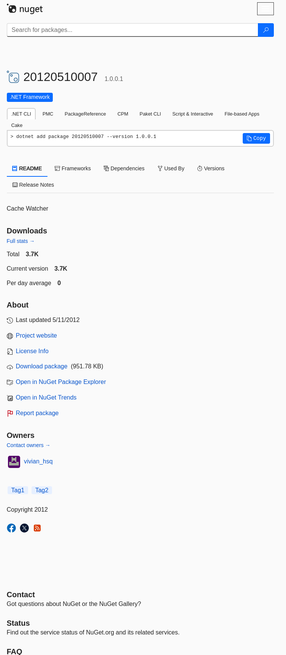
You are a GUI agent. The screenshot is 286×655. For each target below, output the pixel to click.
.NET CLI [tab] (21, 114)
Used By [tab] (171, 168)
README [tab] (27, 168)
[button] (256, 138)
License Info (32, 351)
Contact (21, 594)
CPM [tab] (122, 114)
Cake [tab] (17, 125)
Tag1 (18, 490)
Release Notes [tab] (33, 185)
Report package (37, 413)
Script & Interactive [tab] (192, 114)
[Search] (266, 30)
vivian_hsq (38, 461)
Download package (42, 366)
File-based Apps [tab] (241, 114)
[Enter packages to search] (132, 30)
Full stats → (21, 241)
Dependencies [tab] (124, 168)
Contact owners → (29, 445)
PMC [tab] (48, 114)
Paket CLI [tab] (150, 114)
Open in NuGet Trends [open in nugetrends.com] (46, 397)
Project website (36, 335)
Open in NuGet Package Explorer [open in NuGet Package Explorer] (61, 382)
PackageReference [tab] (85, 114)
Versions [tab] (210, 168)
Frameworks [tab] (73, 168)
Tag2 (42, 490)
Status (18, 623)
